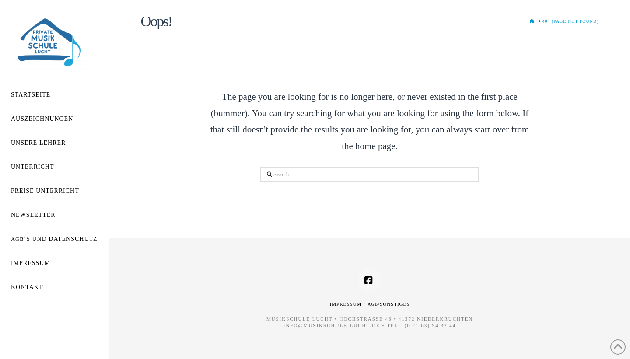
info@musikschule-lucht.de (332, 325)
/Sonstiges (389, 304)
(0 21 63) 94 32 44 (430, 325)
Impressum (346, 304)
